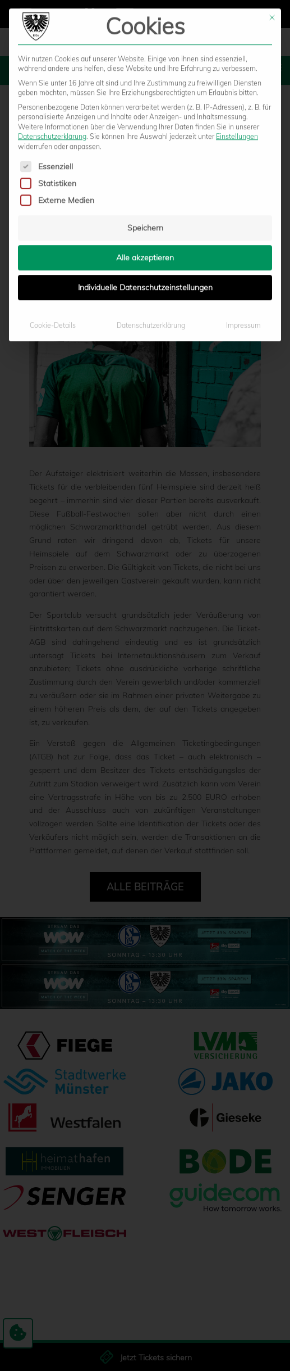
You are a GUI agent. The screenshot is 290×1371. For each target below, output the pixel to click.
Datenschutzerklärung (151, 174)
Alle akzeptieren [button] (145, 107)
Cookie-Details (53, 174)
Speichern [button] (145, 77)
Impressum (243, 174)
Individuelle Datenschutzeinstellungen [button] (145, 137)
